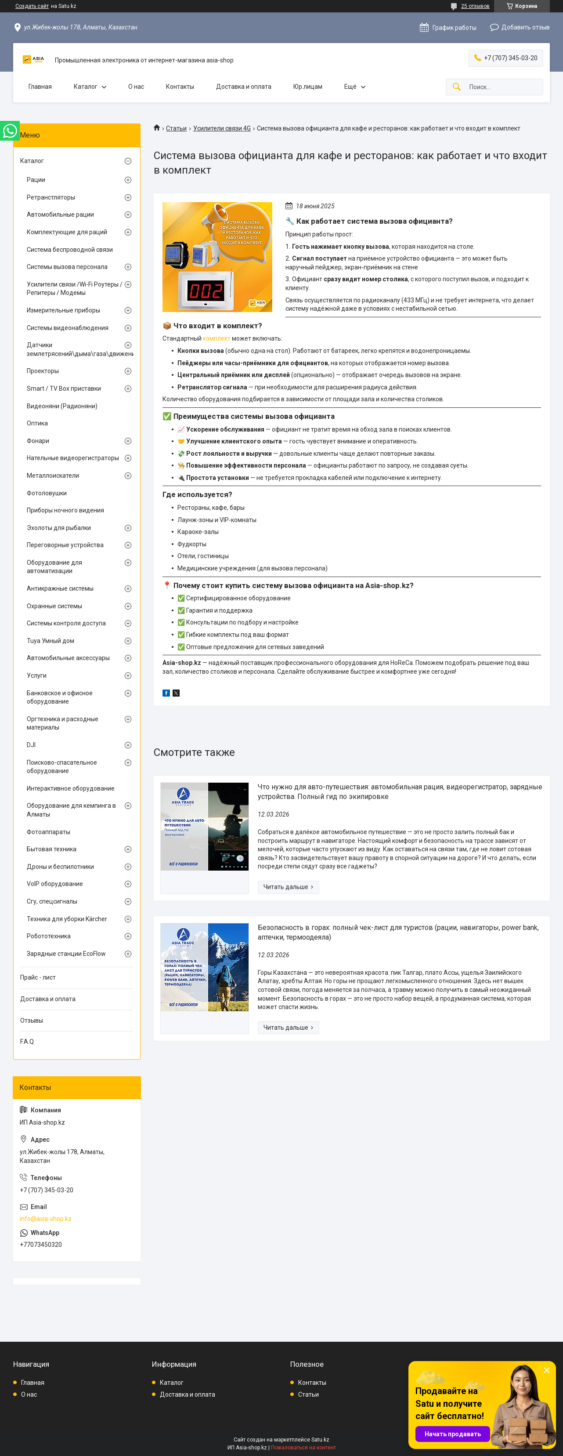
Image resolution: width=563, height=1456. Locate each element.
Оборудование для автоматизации (54, 567)
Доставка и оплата (243, 86)
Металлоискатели (53, 475)
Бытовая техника (51, 849)
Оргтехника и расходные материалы (62, 723)
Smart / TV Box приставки (64, 388)
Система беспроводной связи (70, 249)
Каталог (85, 86)
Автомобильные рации (60, 214)
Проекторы (43, 370)
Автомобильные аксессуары (68, 657)
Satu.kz (320, 1440)
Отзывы (31, 1020)
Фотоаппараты (48, 831)
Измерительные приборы (63, 310)
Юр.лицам (307, 86)
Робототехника (49, 936)
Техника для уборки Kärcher (67, 918)
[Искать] (457, 87)
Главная (40, 86)
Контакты (180, 86)
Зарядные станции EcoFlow (66, 953)
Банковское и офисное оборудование (60, 697)
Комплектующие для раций (67, 232)
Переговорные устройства (65, 544)
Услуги (37, 675)
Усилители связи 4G (222, 128)
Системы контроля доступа (66, 623)
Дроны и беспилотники (60, 866)
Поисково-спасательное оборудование (62, 767)
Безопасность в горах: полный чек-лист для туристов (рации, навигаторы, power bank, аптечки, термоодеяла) (398, 932)
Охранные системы (54, 606)
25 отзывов (475, 6)
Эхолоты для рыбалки (59, 527)
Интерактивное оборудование (71, 788)
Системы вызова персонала (67, 266)
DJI (31, 744)
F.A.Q (27, 1041)
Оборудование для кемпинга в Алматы (71, 810)
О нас (136, 86)
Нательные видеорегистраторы (73, 457)
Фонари (38, 440)
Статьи (176, 128)
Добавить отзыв (526, 27)
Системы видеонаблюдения (67, 327)
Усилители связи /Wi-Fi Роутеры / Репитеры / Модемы (75, 289)
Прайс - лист (38, 977)
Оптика (37, 423)
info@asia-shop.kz (46, 1218)
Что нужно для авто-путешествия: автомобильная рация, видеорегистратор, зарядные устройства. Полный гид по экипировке (400, 792)
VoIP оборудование (55, 883)
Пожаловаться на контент (303, 1448)
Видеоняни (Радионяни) (62, 406)
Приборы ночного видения (65, 510)
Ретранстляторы (51, 197)
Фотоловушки (47, 493)
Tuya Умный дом (50, 640)
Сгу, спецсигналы (52, 901)
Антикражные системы (60, 588)
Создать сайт (32, 6)
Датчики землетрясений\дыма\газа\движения (75, 349)
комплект (217, 338)
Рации (36, 179)
